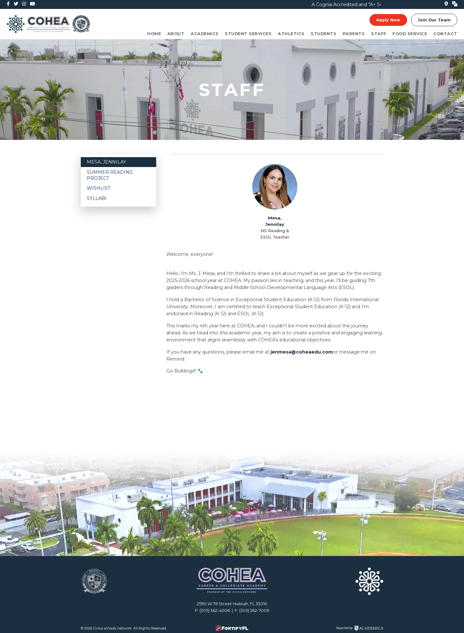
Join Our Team (434, 20)
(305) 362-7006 (254, 610)
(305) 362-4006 (215, 610)
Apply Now (388, 20)
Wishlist (98, 188)
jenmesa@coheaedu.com (301, 352)
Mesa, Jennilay (106, 162)
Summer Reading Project (110, 175)
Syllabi (97, 198)
